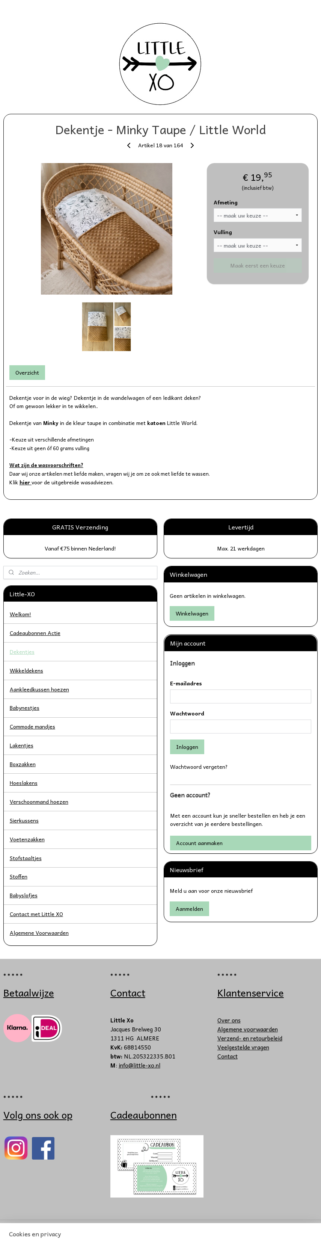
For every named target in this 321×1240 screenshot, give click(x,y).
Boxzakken (23, 764)
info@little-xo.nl (139, 1065)
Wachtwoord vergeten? (199, 766)
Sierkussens (24, 820)
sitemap (128, 1226)
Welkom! (20, 614)
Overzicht (27, 372)
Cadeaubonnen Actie (35, 633)
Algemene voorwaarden (247, 1029)
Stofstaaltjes (26, 858)
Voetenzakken (27, 839)
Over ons (229, 1020)
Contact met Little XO (36, 914)
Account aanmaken (199, 843)
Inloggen (187, 746)
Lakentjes (21, 745)
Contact (227, 1056)
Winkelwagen (192, 613)
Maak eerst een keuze (257, 265)
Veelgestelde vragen (243, 1047)
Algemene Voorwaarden (39, 932)
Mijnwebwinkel (235, 1226)
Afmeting (226, 202)
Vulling (223, 232)
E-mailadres (186, 683)
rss (143, 1226)
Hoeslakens (24, 783)
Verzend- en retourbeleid (249, 1038)
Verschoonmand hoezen (39, 801)
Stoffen (18, 876)
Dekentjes (22, 651)
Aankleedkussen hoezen (39, 689)
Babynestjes (24, 707)
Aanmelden (189, 908)
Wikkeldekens (26, 670)
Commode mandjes (32, 726)
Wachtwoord (187, 713)
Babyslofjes (24, 895)
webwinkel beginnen (170, 1226)
